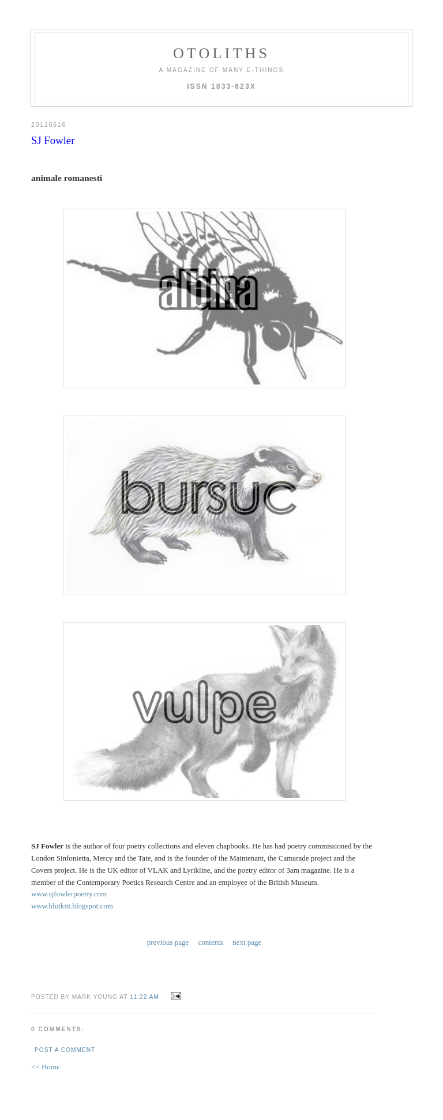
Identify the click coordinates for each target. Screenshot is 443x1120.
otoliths (221, 53)
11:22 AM (144, 997)
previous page (168, 942)
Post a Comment (65, 1050)
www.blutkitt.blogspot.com (72, 906)
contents (210, 942)
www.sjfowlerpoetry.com (69, 893)
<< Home (45, 1066)
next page (246, 942)
